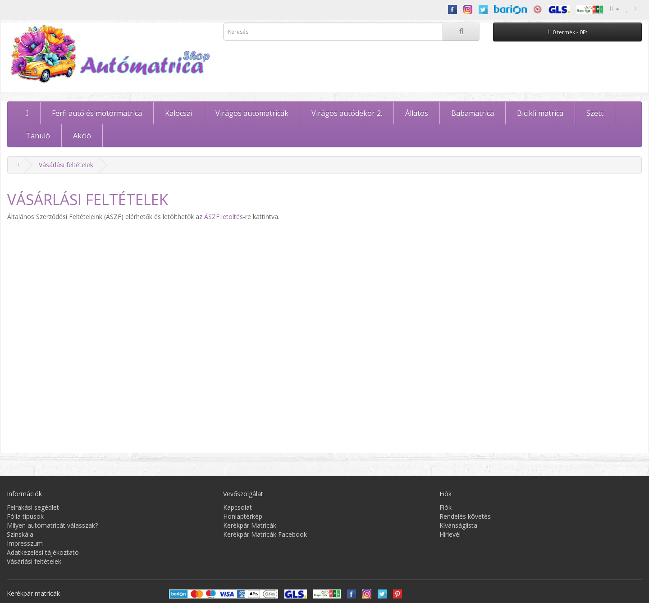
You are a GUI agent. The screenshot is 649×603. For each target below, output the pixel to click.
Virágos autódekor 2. (346, 113)
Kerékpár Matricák (249, 525)
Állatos (416, 113)
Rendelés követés (465, 516)
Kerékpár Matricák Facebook (265, 534)
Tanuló (38, 136)
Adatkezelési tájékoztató (43, 552)
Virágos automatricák (251, 113)
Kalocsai (178, 113)
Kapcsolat (237, 507)
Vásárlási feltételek (66, 164)
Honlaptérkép (242, 516)
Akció (82, 136)
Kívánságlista (458, 525)
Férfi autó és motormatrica (97, 113)
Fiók (445, 507)
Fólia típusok (25, 516)
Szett (594, 113)
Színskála (20, 534)
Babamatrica (472, 113)
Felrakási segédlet (33, 507)
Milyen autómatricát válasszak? (52, 525)
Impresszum (25, 543)
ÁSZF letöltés (223, 216)
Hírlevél (450, 534)
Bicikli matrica (540, 113)
